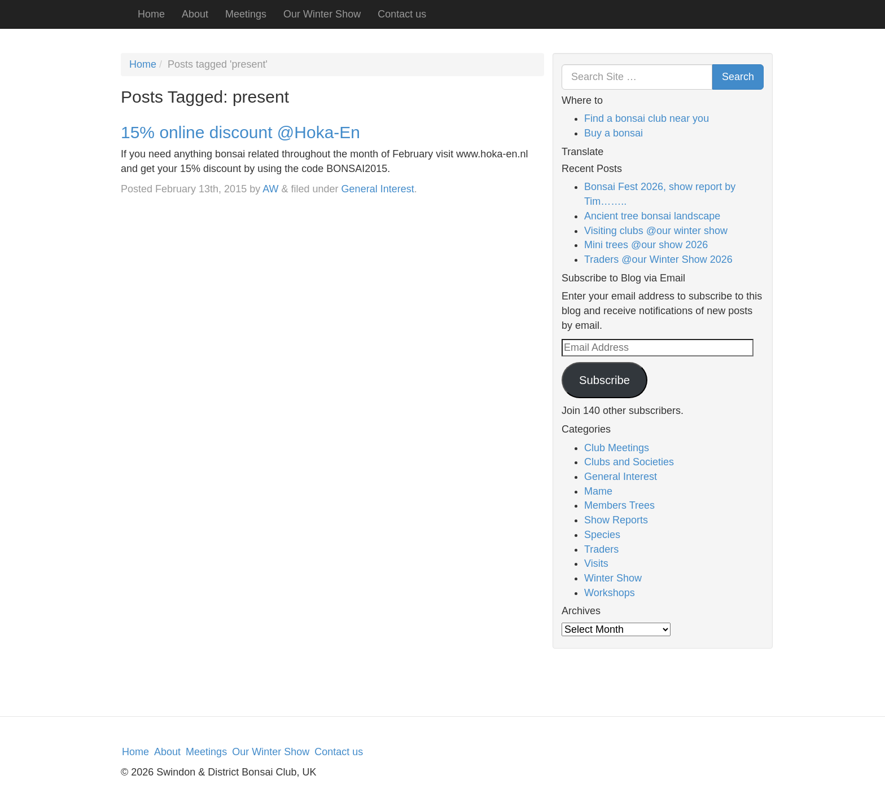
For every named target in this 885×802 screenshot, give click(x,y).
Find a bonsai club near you (646, 118)
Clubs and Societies (629, 462)
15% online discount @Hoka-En (240, 132)
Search (738, 76)
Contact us (402, 14)
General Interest (377, 189)
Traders (601, 549)
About (195, 14)
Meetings (245, 14)
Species (602, 534)
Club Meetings (616, 447)
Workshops (609, 592)
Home (151, 14)
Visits (596, 563)
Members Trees (619, 505)
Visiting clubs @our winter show (656, 230)
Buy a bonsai (613, 133)
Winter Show (613, 578)
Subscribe (604, 380)
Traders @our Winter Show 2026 (658, 259)
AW (270, 189)
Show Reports (616, 520)
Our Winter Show (322, 14)
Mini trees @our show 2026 (646, 244)
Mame (598, 491)
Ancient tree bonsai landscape (652, 216)
